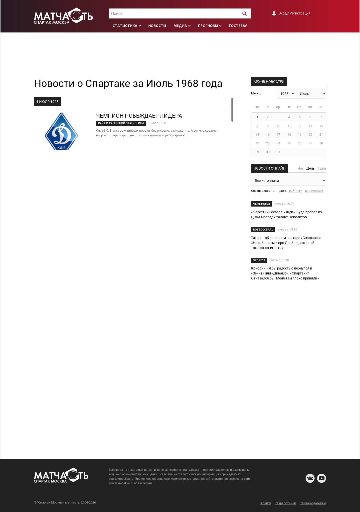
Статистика (125, 25)
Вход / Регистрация (295, 13)
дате (282, 191)
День (310, 168)
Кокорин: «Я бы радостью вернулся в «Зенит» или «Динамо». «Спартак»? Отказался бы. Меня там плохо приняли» (285, 273)
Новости (157, 25)
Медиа (180, 25)
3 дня (321, 168)
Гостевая (238, 25)
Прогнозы (208, 25)
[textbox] (180, 14)
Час (301, 168)
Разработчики (285, 503)
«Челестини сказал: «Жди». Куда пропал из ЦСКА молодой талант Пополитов (286, 214)
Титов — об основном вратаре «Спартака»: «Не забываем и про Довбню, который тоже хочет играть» (286, 243)
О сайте (265, 503)
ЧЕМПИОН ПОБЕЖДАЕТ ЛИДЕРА (139, 116)
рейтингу (295, 191)
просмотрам (314, 191)
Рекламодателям (313, 503)
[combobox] (180, 13)
